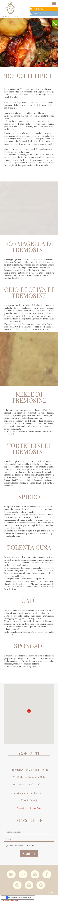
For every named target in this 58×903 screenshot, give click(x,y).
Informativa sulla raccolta (10, 901)
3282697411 (39, 784)
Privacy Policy (22, 808)
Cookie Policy (36, 808)
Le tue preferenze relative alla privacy (21, 897)
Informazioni (39, 13)
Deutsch (16, 16)
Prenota (36, 8)
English (5, 16)
